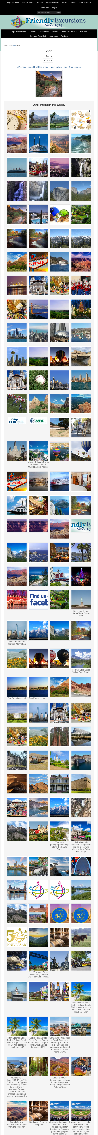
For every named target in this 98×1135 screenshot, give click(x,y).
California (39, 2)
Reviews (64, 36)
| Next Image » (74, 67)
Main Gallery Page (59, 67)
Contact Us (45, 8)
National (33, 32)
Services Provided (38, 36)
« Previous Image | (25, 67)
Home (14, 45)
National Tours (27, 2)
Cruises (73, 2)
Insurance (53, 36)
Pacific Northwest (52, 2)
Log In (54, 8)
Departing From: (13, 2)
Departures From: (19, 32)
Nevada (64, 2)
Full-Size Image (41, 67)
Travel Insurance (85, 2)
